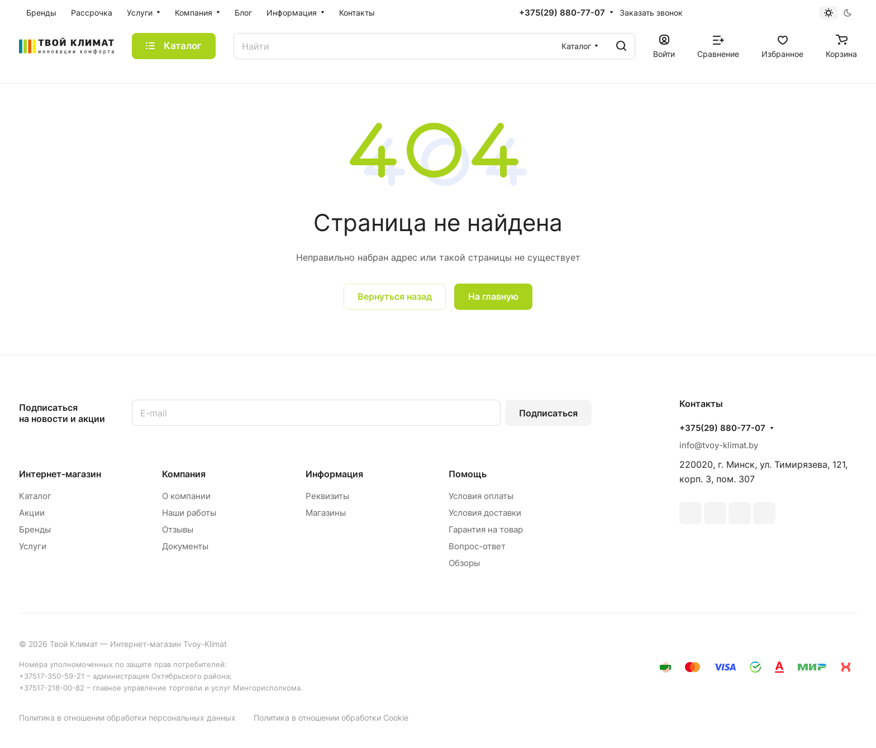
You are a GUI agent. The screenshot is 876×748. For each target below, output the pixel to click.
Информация (334, 474)
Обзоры (464, 563)
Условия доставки (485, 512)
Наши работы (189, 512)
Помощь (468, 474)
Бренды (35, 529)
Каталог (35, 496)
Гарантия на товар (486, 529)
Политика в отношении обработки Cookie (331, 717)
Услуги (32, 546)
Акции (32, 512)
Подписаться (548, 413)
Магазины (326, 512)
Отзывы (177, 529)
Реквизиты (327, 496)
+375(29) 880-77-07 (562, 13)
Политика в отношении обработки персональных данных (127, 717)
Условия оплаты (481, 496)
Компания (184, 474)
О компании (186, 496)
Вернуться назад (395, 296)
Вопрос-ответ (477, 546)
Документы (185, 546)
